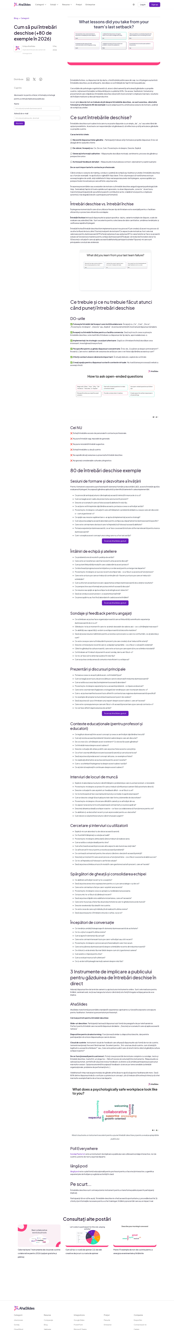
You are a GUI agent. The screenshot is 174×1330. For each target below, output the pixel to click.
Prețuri (79, 4)
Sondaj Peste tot (77, 1154)
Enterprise (90, 4)
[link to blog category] (25, 18)
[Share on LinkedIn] (28, 79)
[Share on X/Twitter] (34, 79)
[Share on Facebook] (41, 79)
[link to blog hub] (17, 18)
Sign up (154, 4)
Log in (142, 4)
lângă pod (74, 1171)
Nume (16, 104)
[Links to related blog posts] (39, 1241)
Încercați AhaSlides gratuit (115, 541)
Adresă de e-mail (21, 113)
